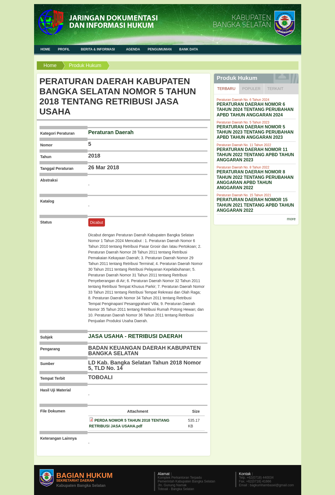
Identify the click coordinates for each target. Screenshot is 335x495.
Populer (251, 88)
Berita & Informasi (98, 49)
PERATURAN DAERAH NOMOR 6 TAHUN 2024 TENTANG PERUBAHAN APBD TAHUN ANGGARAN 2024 (255, 109)
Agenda (133, 49)
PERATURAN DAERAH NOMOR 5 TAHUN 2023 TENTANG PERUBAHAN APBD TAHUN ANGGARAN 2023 (255, 132)
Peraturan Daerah (111, 132)
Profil (64, 49)
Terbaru (228, 88)
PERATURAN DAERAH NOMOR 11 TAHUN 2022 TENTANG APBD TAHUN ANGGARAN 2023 (255, 154)
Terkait (275, 88)
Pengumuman (160, 49)
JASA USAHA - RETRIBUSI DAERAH (135, 336)
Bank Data (188, 49)
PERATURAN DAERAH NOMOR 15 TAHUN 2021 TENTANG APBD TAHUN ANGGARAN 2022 (255, 204)
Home (50, 65)
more (291, 219)
